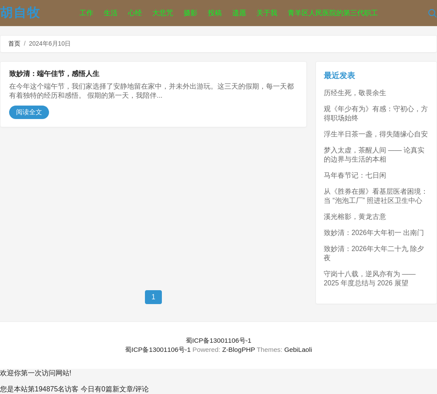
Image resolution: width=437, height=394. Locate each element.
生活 (111, 13)
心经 (135, 13)
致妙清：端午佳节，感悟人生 (54, 73)
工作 (86, 13)
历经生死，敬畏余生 (355, 92)
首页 (14, 43)
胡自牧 (20, 13)
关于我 (266, 13)
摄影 (190, 13)
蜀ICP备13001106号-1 (218, 340)
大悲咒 (162, 13)
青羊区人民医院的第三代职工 (333, 13)
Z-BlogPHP (238, 349)
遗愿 (239, 13)
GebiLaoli (298, 349)
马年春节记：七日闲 (355, 175)
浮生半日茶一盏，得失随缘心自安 (376, 134)
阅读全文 (29, 112)
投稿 (215, 13)
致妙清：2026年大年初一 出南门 (374, 232)
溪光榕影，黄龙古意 (355, 216)
